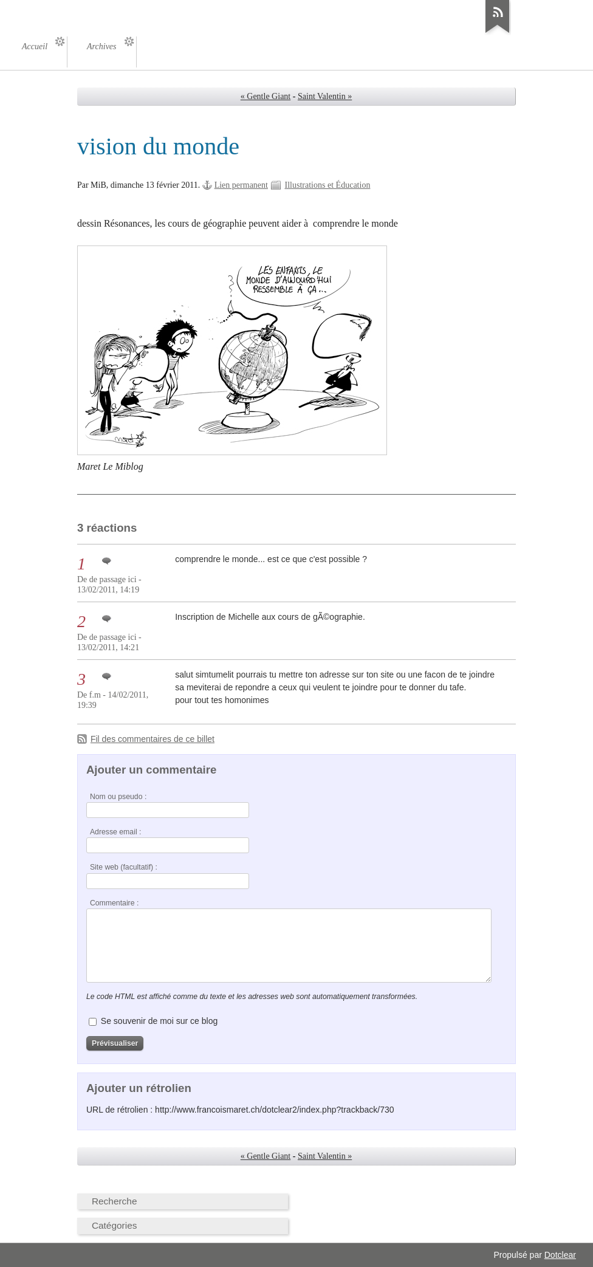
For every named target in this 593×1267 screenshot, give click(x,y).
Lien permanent (241, 185)
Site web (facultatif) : (123, 867)
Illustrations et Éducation (328, 185)
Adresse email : (116, 832)
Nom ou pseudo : (118, 796)
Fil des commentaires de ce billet (152, 739)
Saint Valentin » (325, 96)
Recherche (114, 1201)
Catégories (114, 1225)
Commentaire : (114, 903)
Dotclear (560, 1255)
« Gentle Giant (266, 96)
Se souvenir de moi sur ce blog (159, 1021)
